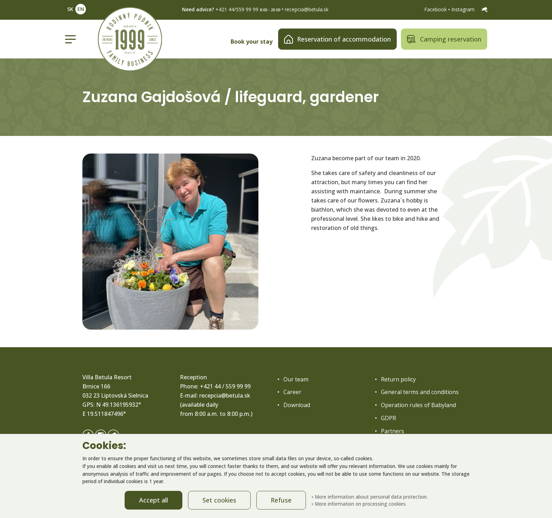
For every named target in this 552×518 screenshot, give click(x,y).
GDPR (388, 418)
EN (80, 9)
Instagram (463, 9)
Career (292, 392)
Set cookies (219, 500)
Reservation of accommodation (337, 39)
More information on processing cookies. (359, 503)
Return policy (398, 379)
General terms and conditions (420, 392)
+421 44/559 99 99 (236, 9)
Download (296, 405)
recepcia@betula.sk (306, 9)
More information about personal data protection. (370, 496)
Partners (392, 431)
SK (70, 9)
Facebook (436, 9)
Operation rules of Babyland (418, 405)
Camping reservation (444, 39)
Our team (295, 379)
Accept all (153, 500)
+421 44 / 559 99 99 (225, 386)
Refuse (281, 500)
